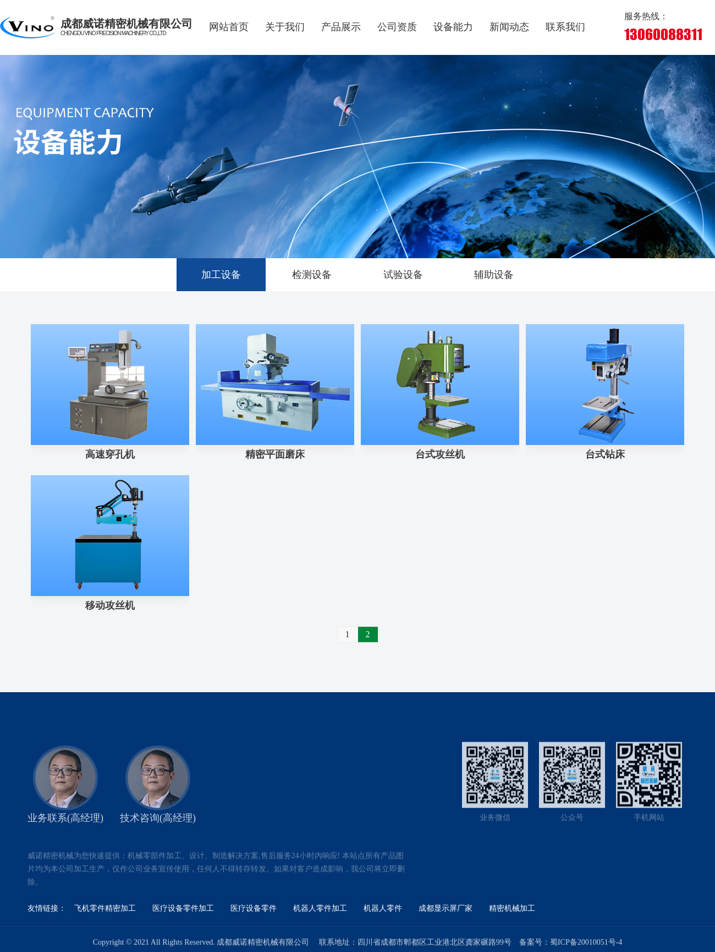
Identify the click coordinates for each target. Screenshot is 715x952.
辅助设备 (494, 274)
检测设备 (312, 274)
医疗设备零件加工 (183, 908)
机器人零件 (383, 908)
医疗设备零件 (253, 908)
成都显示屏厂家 (445, 908)
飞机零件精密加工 (105, 908)
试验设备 (403, 274)
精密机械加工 (512, 908)
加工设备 (221, 274)
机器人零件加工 (320, 908)
